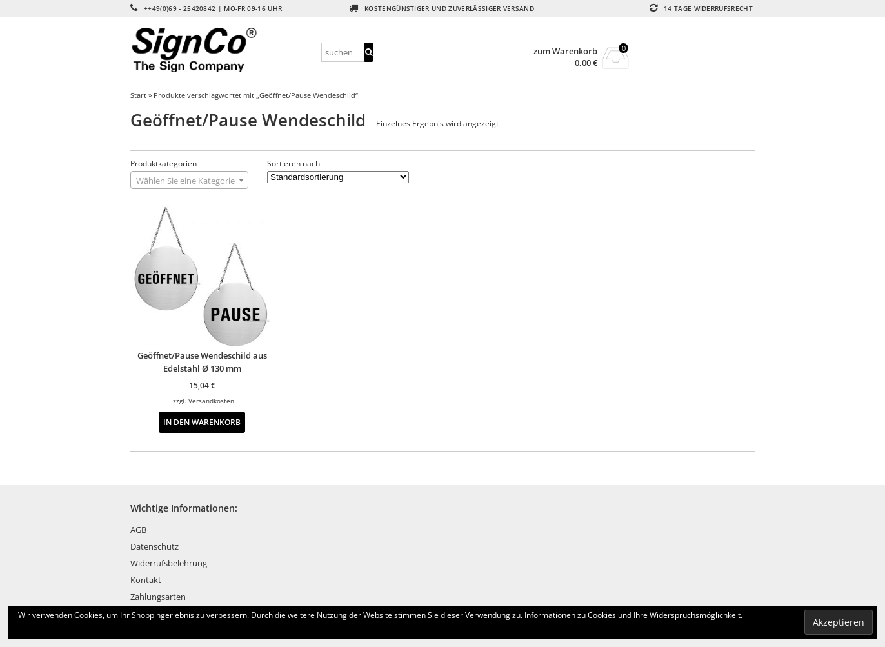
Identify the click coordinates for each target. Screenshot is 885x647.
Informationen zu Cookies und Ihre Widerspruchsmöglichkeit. (633, 615)
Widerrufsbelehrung (168, 563)
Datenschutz (154, 546)
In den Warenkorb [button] (202, 422)
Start (138, 95)
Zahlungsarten (158, 596)
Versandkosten (211, 400)
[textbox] (189, 181)
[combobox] (189, 180)
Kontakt (145, 580)
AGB (138, 529)
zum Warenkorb (565, 51)
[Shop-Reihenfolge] (338, 177)
